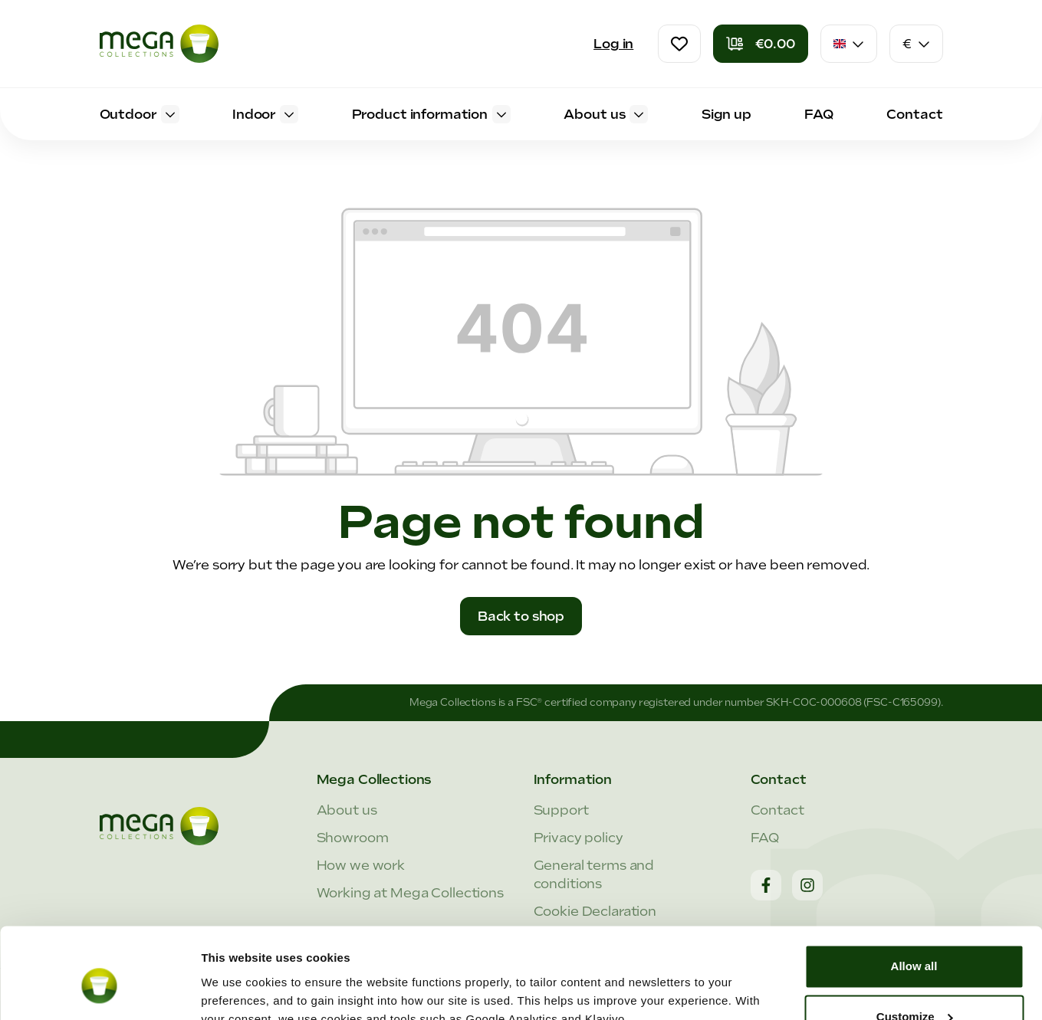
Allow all (914, 895)
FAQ (765, 837)
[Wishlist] (679, 44)
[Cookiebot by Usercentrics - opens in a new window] (99, 990)
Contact (777, 810)
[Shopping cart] (760, 44)
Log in (613, 43)
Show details (236, 989)
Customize (914, 945)
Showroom (353, 837)
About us (347, 810)
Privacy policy (578, 837)
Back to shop (521, 616)
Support (561, 810)
